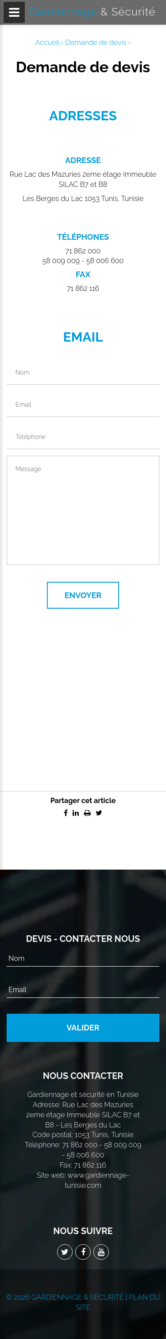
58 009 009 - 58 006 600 (83, 261)
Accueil (47, 42)
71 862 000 (83, 251)
